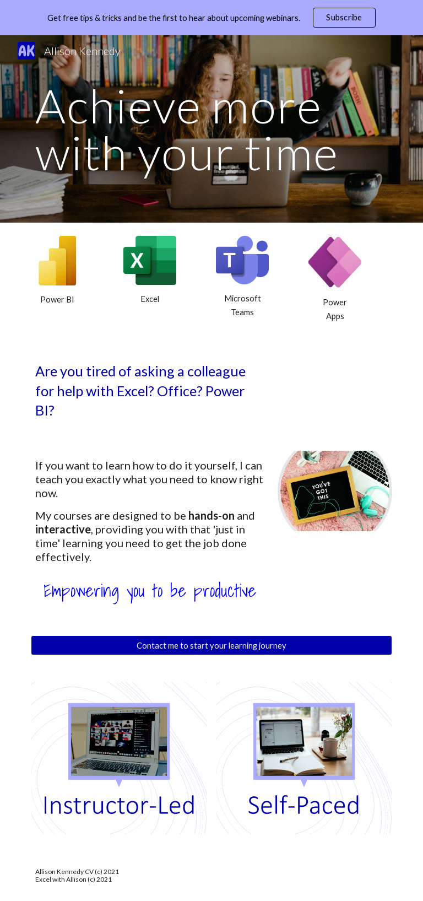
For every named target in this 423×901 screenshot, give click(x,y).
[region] (211, 17)
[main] (211, 129)
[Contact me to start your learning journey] (211, 645)
